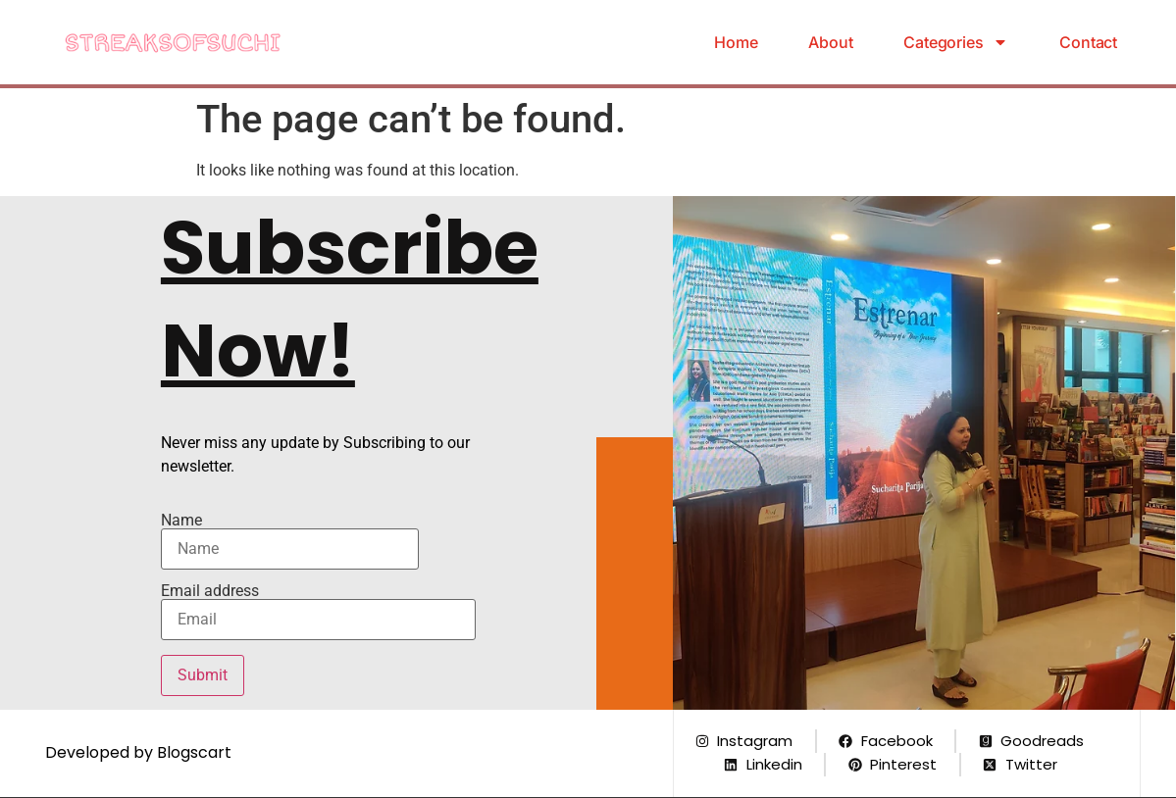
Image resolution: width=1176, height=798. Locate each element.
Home (735, 42)
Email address (318, 611)
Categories (955, 42)
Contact (1088, 42)
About (830, 42)
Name (290, 541)
